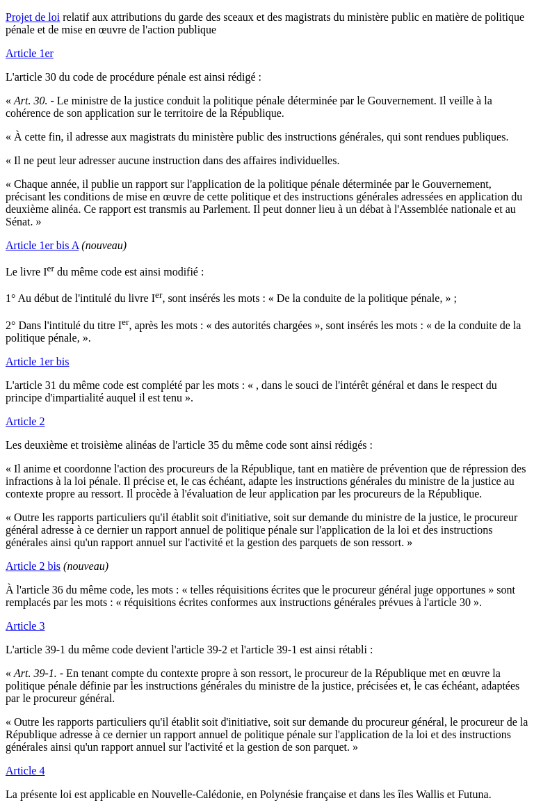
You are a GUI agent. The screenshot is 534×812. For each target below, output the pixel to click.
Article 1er (30, 53)
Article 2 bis (33, 566)
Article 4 (25, 771)
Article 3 (25, 626)
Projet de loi (33, 17)
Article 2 (25, 421)
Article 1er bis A (42, 245)
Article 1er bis (38, 361)
